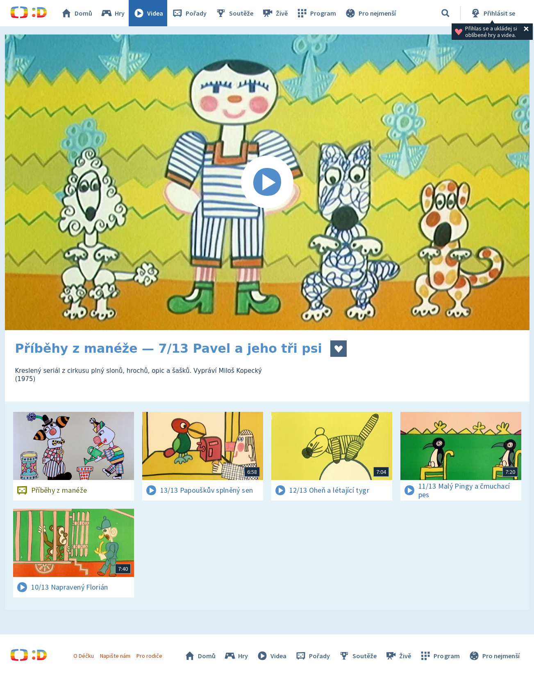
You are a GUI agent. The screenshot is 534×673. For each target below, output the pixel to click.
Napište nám (115, 655)
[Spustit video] (267, 182)
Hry (112, 13)
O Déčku (83, 655)
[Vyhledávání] (445, 13)
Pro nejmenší (370, 13)
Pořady (189, 13)
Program (316, 13)
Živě (274, 13)
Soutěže (234, 13)
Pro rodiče (149, 655)
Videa (148, 13)
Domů (76, 13)
